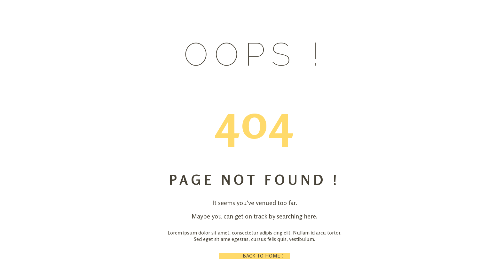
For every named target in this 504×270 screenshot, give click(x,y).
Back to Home (266, 256)
